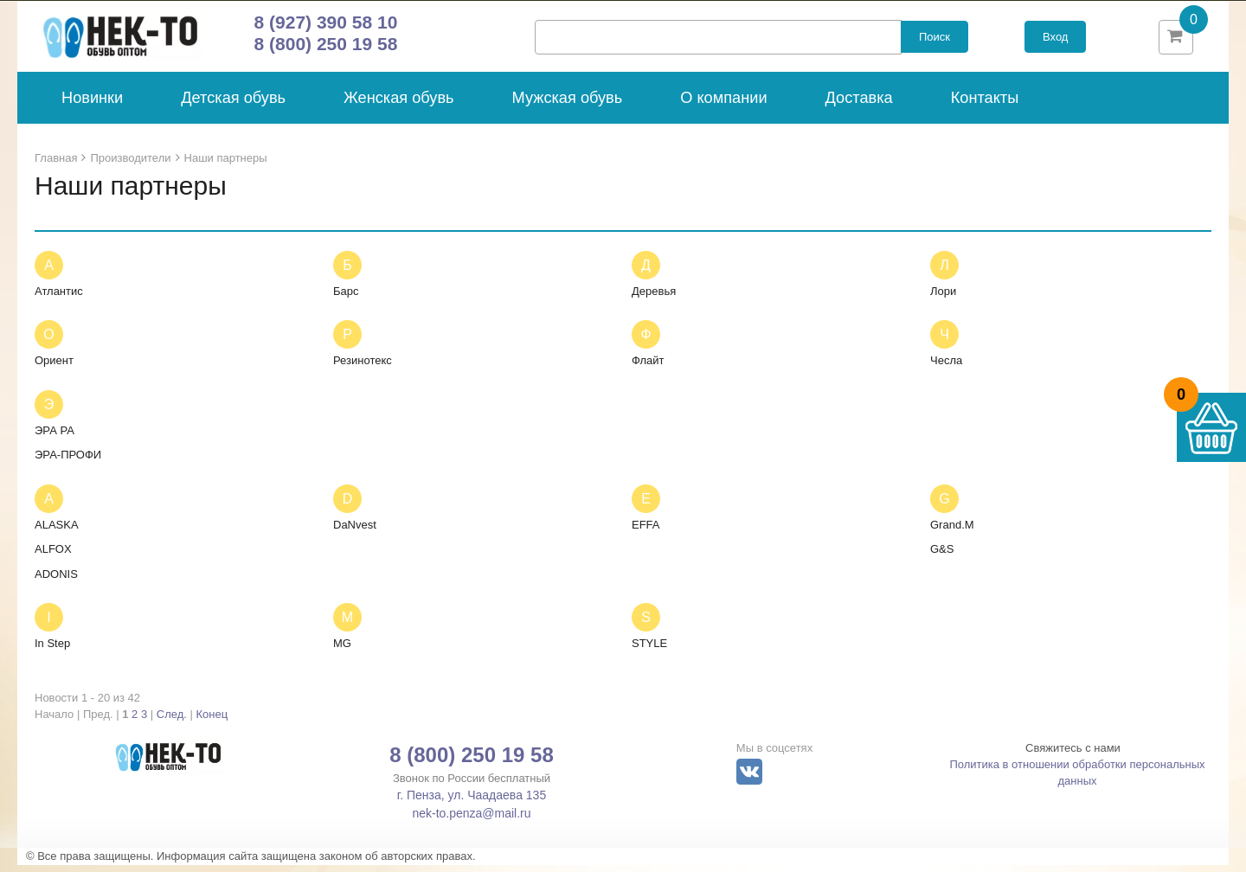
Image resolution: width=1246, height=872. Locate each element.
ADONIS (56, 580)
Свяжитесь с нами (1073, 755)
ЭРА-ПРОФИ (68, 462)
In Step (52, 650)
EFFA (646, 531)
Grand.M (952, 531)
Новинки (92, 105)
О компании (723, 105)
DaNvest (354, 531)
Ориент (54, 368)
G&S (942, 556)
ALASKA (57, 531)
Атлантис (59, 298)
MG (342, 650)
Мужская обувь (567, 105)
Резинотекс (362, 368)
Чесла (946, 368)
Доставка (859, 105)
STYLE (649, 650)
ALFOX (53, 556)
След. (172, 721)
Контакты (985, 105)
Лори (943, 298)
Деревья (654, 298)
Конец (212, 721)
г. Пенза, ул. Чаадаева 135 (471, 803)
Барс (346, 298)
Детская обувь (233, 105)
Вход (1055, 41)
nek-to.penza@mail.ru (471, 821)
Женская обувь (399, 105)
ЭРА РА (54, 437)
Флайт (648, 368)
